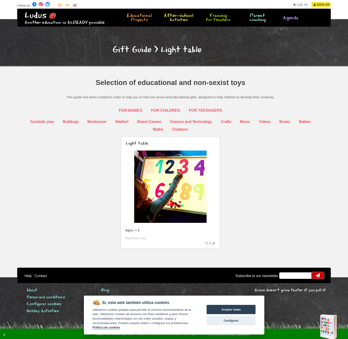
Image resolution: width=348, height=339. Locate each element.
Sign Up (322, 4)
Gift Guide (132, 50)
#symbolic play (135, 238)
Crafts (226, 121)
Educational (139, 18)
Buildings (71, 121)
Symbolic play (42, 121)
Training (218, 18)
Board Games (149, 121)
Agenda (290, 18)
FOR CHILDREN (165, 110)
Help (28, 276)
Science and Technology (191, 121)
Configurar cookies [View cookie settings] (44, 304)
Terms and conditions (46, 297)
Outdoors (180, 129)
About (32, 290)
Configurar (231, 320)
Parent (257, 18)
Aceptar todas (231, 309)
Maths (158, 129)
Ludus (36, 15)
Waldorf (122, 121)
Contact (41, 276)
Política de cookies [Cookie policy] (106, 327)
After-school (178, 18)
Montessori (97, 121)
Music (245, 121)
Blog (105, 290)
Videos (264, 121)
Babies (305, 121)
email (285, 275)
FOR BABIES (130, 110)
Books (284, 121)
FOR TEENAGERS (205, 110)
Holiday (43, 311)
